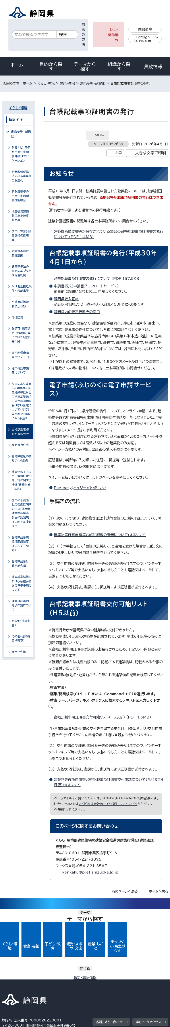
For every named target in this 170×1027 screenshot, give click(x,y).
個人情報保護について (72, 979)
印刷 (119, 153)
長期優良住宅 (20, 445)
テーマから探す (85, 67)
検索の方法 (83, 34)
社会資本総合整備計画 (20, 253)
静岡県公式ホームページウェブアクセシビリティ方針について (50, 984)
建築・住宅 (67, 83)
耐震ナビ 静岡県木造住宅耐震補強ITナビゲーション (21, 154)
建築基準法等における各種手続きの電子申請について (22, 583)
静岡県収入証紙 (66, 299)
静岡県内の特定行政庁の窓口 (77, 312)
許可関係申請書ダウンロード (21, 354)
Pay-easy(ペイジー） (82, 488)
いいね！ (100, 134)
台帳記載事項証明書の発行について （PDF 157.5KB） (99, 278)
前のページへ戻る (125, 891)
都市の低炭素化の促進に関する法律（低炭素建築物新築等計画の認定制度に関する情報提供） (22, 513)
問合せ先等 (19, 652)
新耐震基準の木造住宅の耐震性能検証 (20, 196)
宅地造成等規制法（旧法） (20, 304)
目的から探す (50, 67)
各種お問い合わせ (109, 951)
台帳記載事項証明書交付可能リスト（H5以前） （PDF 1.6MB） (104, 717)
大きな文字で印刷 (150, 153)
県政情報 (153, 66)
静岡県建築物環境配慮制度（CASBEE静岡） (20, 544)
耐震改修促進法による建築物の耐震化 (21, 176)
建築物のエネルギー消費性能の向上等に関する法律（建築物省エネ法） (22, 480)
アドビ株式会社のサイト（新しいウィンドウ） (108, 804)
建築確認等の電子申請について (22, 605)
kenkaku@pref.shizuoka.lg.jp (90, 872)
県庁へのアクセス (148, 951)
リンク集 (117, 984)
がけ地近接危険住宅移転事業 (22, 288)
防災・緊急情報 (113, 35)
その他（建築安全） (21, 623)
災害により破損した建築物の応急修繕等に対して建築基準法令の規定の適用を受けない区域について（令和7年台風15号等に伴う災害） (22, 401)
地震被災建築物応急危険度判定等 (20, 216)
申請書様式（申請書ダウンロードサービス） (86, 286)
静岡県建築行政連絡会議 (20, 563)
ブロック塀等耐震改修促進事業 (21, 235)
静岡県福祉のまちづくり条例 (22, 458)
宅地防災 (17, 317)
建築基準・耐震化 (92, 83)
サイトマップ (14, 989)
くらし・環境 (46, 83)
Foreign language (142, 39)
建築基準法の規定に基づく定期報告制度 (21, 271)
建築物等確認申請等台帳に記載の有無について (101, 535)
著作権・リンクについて (22, 979)
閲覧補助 (145, 29)
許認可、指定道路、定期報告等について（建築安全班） (21, 335)
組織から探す (118, 67)
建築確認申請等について (20, 370)
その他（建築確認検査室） (21, 638)
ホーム (17, 64)
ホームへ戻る (158, 891)
